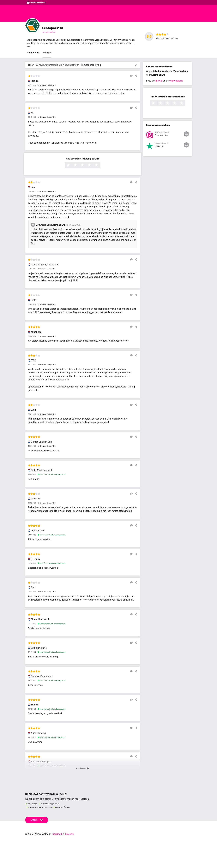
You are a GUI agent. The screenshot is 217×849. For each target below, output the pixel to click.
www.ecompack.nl (48, 32)
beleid (159, 80)
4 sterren (92, 165)
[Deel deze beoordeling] (135, 76)
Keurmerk (57, 834)
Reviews (47, 52)
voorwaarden (176, 80)
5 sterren (99, 165)
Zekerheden (33, 52)
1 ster (71, 165)
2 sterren (78, 165)
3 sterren (85, 165)
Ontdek (37, 820)
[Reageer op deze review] (131, 76)
